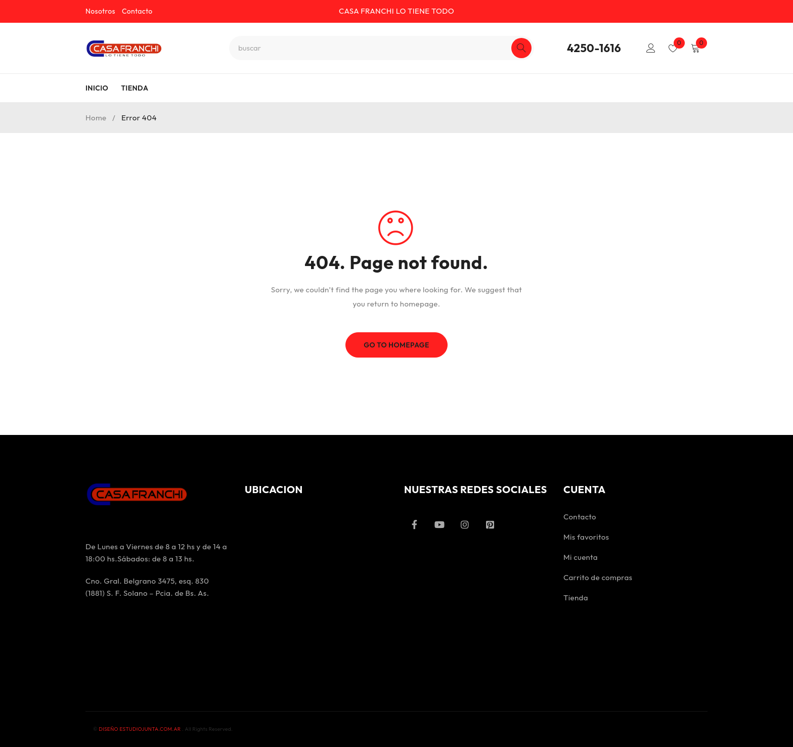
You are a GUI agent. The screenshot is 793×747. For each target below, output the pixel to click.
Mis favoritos (586, 537)
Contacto (137, 11)
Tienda (575, 597)
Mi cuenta (580, 557)
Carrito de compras (597, 577)
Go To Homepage (397, 344)
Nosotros (100, 11)
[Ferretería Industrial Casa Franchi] (317, 590)
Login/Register (650, 48)
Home (96, 117)
